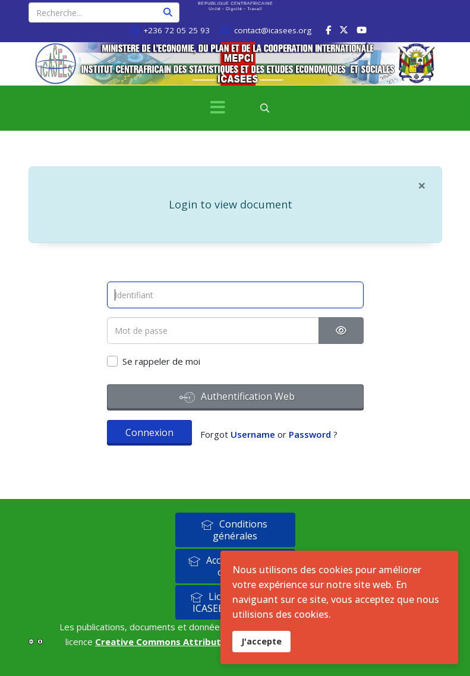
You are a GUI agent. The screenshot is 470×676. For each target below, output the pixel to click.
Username (253, 434)
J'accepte (261, 641)
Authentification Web (237, 397)
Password (310, 434)
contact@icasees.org (272, 30)
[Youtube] (362, 30)
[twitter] (343, 30)
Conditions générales (234, 529)
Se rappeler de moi (161, 361)
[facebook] (328, 30)
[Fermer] (422, 185)
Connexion (149, 432)
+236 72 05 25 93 (176, 30)
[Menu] (218, 108)
